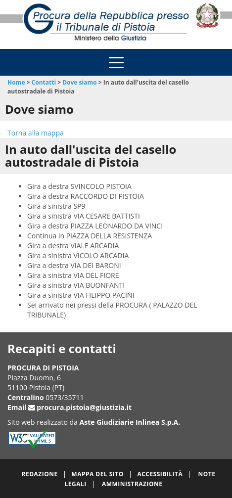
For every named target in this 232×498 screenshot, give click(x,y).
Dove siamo (79, 82)
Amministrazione (132, 484)
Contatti (44, 82)
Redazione (40, 474)
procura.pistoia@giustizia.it (84, 407)
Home (16, 82)
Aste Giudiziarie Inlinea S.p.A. (130, 422)
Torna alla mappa (35, 132)
